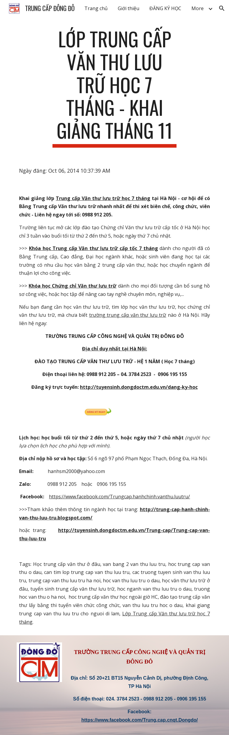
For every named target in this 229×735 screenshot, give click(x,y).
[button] (222, 8)
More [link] (197, 8)
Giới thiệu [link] (128, 8)
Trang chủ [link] (96, 8)
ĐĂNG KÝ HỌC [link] (165, 8)
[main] (114, 87)
